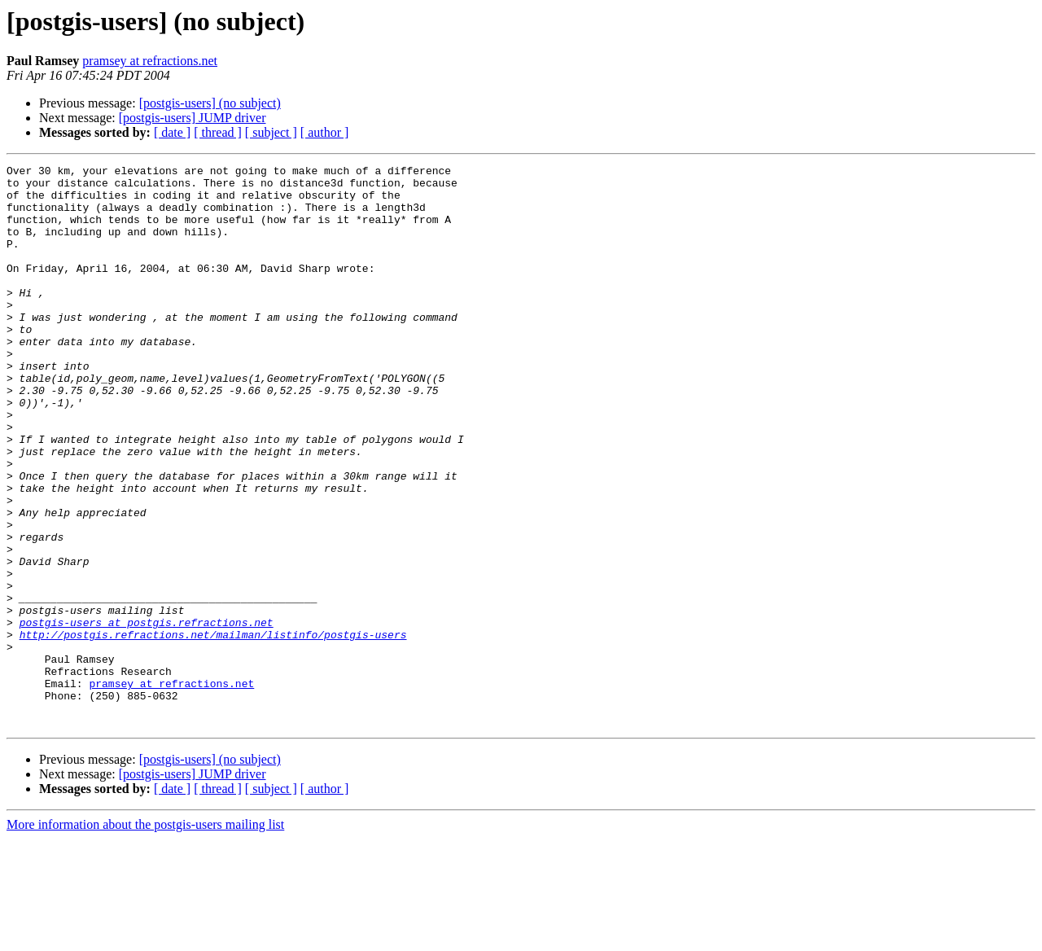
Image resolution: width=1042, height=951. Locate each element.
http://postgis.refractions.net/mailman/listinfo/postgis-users (213, 729)
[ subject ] (271, 132)
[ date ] (172, 132)
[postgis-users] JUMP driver (192, 118)
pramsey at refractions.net (149, 61)
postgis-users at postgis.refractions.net (147, 715)
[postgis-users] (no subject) (210, 103)
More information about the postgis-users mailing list (145, 937)
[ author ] (324, 132)
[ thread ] (218, 132)
